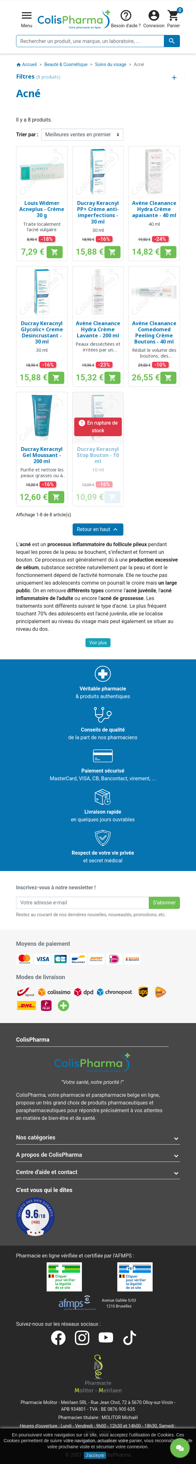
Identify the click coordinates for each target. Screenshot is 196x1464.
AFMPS (123, 1256)
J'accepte (94, 1455)
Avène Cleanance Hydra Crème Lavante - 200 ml (98, 329)
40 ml (154, 224)
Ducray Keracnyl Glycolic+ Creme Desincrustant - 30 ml (42, 332)
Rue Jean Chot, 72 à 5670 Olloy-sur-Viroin (132, 1402)
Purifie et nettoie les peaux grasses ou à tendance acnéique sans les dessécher (42, 478)
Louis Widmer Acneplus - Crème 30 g (41, 209)
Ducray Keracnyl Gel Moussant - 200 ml (42, 455)
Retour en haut (98, 529)
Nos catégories (35, 1137)
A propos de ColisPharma (49, 1154)
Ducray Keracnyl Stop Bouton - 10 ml (98, 455)
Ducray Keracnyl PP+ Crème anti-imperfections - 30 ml (98, 212)
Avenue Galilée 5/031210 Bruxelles (119, 1303)
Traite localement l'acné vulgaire (42, 227)
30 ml (98, 230)
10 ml (98, 470)
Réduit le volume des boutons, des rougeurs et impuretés (154, 358)
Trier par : (27, 134)
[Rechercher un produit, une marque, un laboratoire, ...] (98, 41)
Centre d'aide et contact (46, 1172)
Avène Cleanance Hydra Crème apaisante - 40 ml (154, 209)
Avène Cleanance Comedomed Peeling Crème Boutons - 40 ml (154, 332)
